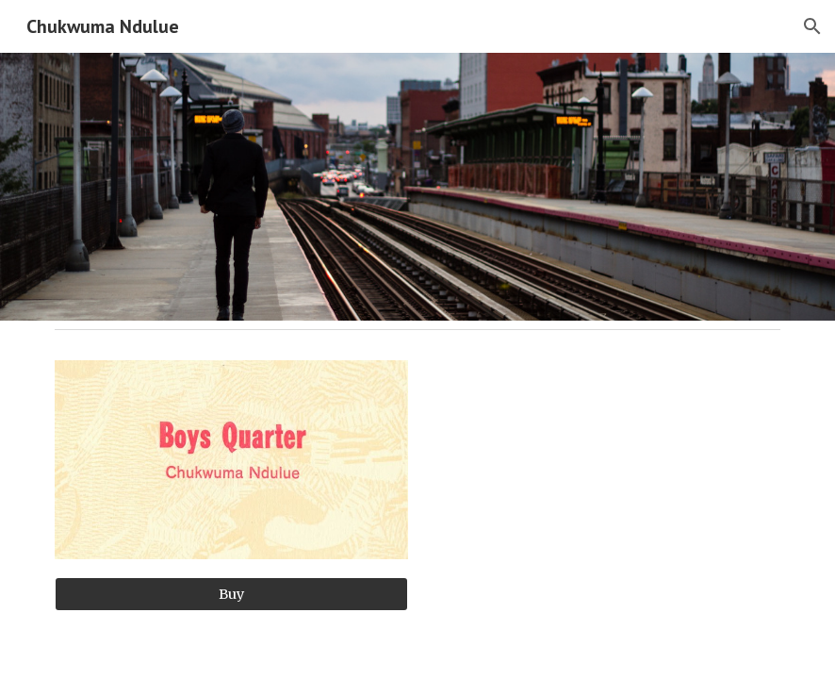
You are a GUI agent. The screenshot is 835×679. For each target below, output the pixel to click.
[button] (812, 26)
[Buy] (231, 593)
